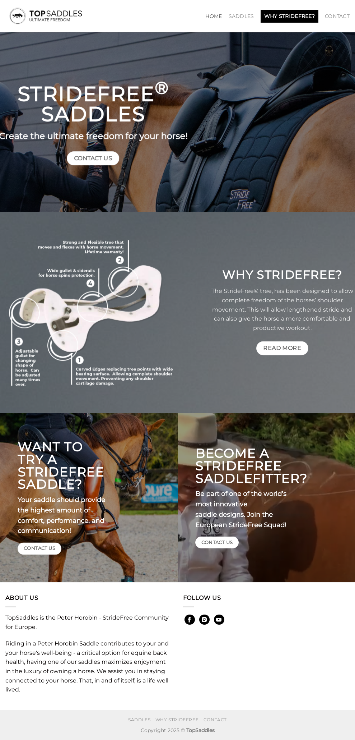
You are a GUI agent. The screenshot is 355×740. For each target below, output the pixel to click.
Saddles (241, 16)
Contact (337, 16)
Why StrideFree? (289, 16)
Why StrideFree (177, 719)
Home (213, 16)
